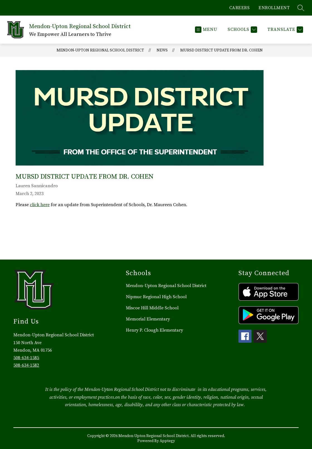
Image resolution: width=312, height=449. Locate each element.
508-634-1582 (26, 365)
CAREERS (239, 8)
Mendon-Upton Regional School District (100, 50)
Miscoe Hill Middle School (152, 308)
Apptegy (167, 440)
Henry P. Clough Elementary (154, 330)
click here (40, 205)
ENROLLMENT (274, 8)
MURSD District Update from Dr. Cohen (221, 50)
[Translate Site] (284, 29)
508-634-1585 (26, 358)
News (162, 50)
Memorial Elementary (148, 319)
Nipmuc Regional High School (156, 297)
